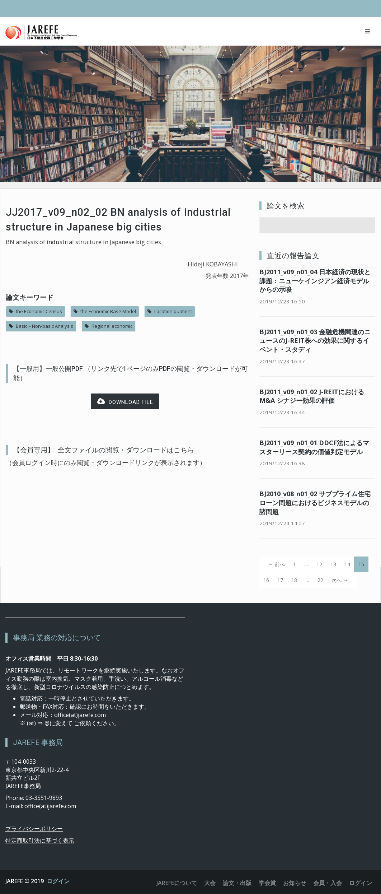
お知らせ (294, 883)
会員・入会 (327, 883)
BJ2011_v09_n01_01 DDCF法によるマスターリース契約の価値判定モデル (314, 447)
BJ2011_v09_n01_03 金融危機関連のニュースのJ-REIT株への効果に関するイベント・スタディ (315, 340)
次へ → (339, 580)
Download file (125, 401)
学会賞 (267, 883)
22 (320, 580)
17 (280, 580)
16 (266, 580)
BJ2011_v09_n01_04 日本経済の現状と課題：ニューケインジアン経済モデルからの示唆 (315, 280)
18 (294, 580)
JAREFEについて (176, 883)
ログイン (58, 881)
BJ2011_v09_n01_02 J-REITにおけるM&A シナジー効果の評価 (311, 396)
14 (347, 564)
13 (333, 564)
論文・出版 (237, 883)
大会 (210, 883)
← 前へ (276, 564)
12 (319, 564)
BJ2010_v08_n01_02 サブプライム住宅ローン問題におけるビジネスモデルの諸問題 (315, 502)
